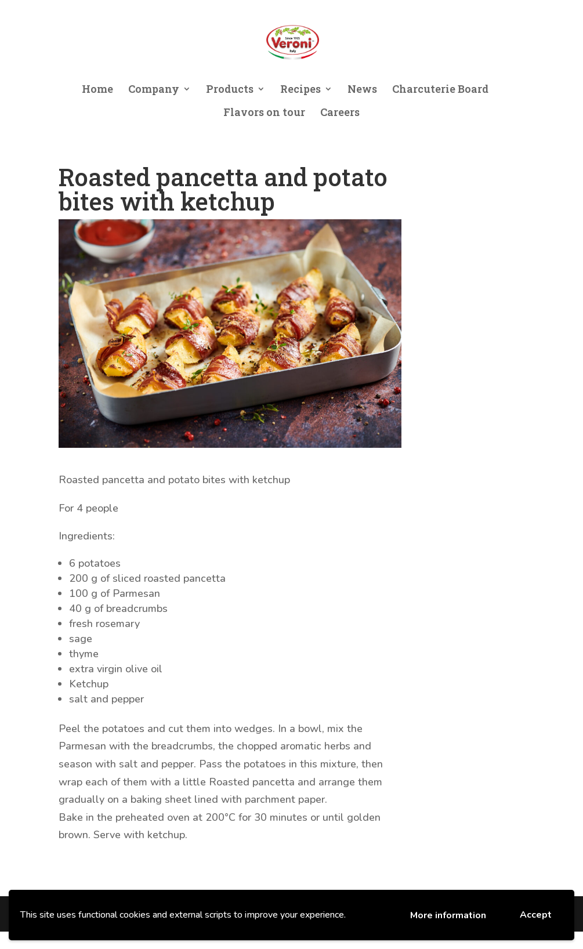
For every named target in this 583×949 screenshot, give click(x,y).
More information (448, 915)
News (362, 90)
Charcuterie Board (440, 90)
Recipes (300, 90)
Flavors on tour (264, 113)
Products (230, 90)
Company (153, 90)
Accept (536, 914)
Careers (340, 113)
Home (97, 90)
